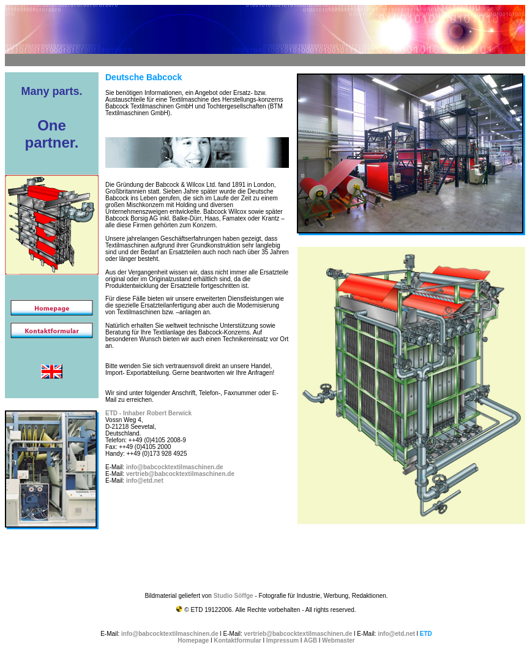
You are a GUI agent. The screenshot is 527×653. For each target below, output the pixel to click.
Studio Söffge (233, 595)
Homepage (193, 640)
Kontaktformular (237, 640)
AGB (310, 640)
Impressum (282, 640)
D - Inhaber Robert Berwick (152, 413)
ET (109, 413)
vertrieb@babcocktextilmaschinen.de (180, 473)
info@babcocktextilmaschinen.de (174, 467)
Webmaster (338, 640)
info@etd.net (144, 480)
